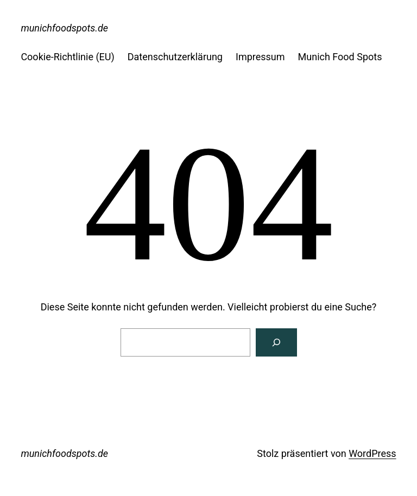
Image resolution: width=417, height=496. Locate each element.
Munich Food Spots (340, 56)
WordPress (372, 453)
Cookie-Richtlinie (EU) (67, 56)
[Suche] (276, 342)
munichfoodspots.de (64, 28)
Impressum (260, 56)
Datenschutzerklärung (175, 56)
